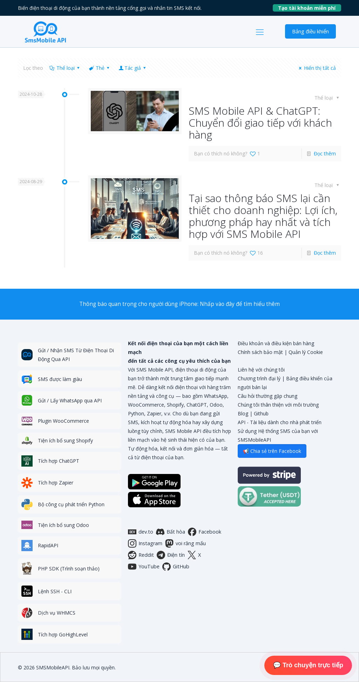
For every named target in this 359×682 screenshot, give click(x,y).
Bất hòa (170, 532)
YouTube (144, 566)
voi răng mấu (185, 543)
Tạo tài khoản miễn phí (309, 8)
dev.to (140, 532)
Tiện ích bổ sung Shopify (65, 440)
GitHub (175, 566)
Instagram (145, 543)
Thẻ (99, 68)
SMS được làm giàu (60, 379)
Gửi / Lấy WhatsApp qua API (70, 400)
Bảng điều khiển (310, 31)
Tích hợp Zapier (55, 482)
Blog (243, 413)
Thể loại (64, 68)
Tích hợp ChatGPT (58, 460)
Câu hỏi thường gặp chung (267, 396)
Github (261, 413)
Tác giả (133, 68)
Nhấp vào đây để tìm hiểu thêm (240, 304)
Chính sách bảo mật (260, 352)
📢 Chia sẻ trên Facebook (272, 451)
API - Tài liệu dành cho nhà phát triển (279, 422)
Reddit (141, 555)
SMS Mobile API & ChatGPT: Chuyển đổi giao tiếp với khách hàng (260, 122)
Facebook (204, 532)
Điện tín (171, 555)
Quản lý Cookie (306, 352)
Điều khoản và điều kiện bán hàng (276, 343)
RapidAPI (48, 545)
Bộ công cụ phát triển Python (71, 504)
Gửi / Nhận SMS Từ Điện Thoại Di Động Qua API (76, 354)
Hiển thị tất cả (316, 68)
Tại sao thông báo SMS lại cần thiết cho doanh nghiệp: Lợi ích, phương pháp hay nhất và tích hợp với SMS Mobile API (263, 216)
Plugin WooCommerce (63, 420)
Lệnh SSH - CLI (55, 591)
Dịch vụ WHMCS (56, 612)
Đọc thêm (325, 153)
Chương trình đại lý (259, 378)
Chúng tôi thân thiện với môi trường (278, 404)
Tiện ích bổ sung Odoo (63, 525)
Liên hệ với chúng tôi (261, 369)
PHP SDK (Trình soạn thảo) (69, 568)
